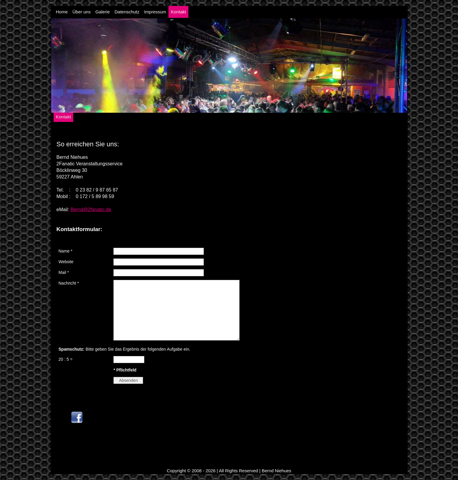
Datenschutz (127, 11)
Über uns (82, 11)
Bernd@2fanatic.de (91, 209)
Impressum (155, 11)
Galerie (102, 11)
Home (62, 11)
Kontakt (178, 11)
